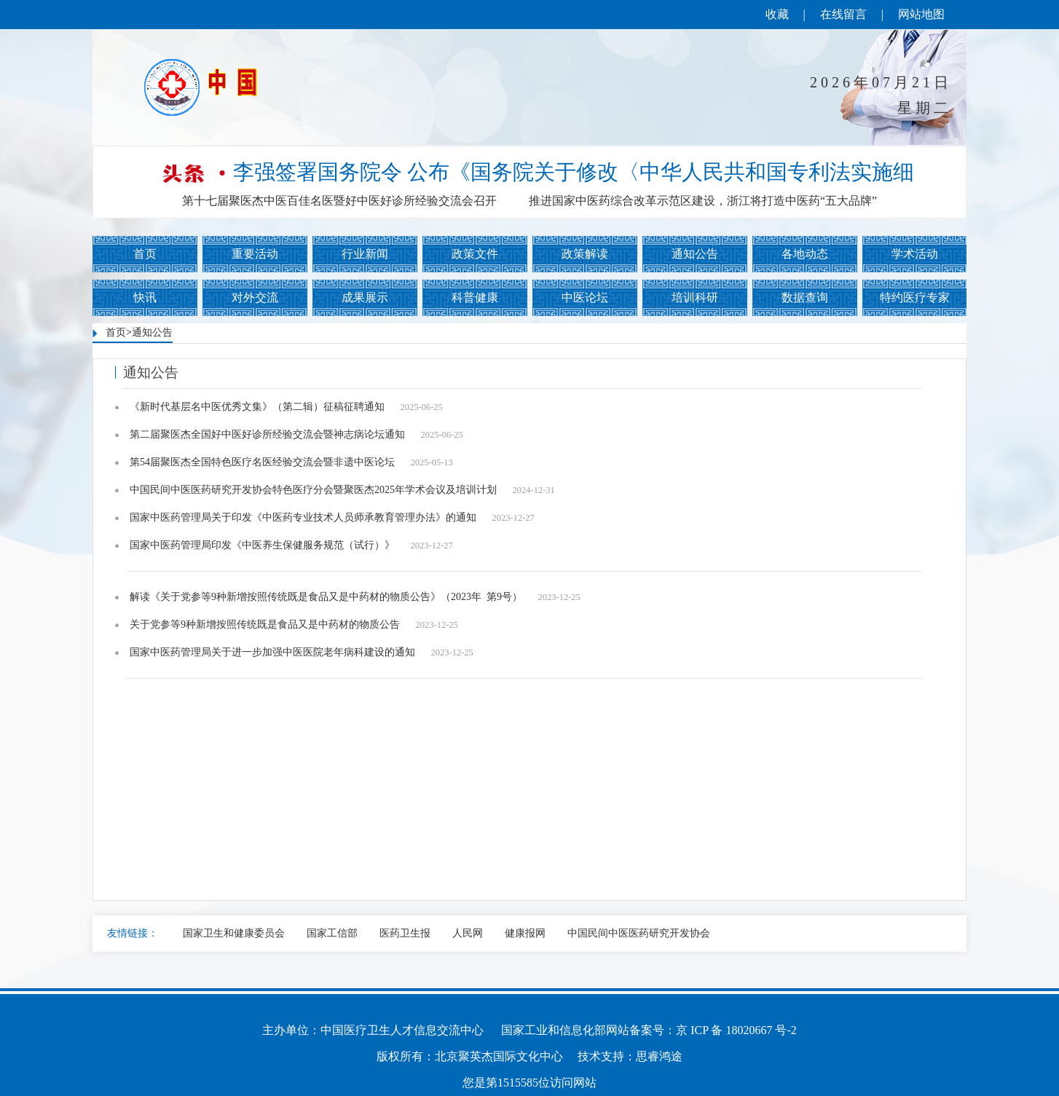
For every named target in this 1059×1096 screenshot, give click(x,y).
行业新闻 (365, 254)
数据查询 (805, 297)
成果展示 (365, 297)
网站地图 (921, 14)
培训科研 (695, 297)
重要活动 (255, 254)
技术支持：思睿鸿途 (630, 1056)
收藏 (777, 14)
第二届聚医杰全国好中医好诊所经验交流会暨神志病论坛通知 (296, 435)
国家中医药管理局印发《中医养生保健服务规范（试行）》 (291, 545)
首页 (145, 254)
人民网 (467, 933)
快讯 (145, 297)
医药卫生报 (404, 933)
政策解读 (585, 254)
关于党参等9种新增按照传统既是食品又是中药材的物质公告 (294, 625)
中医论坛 (585, 297)
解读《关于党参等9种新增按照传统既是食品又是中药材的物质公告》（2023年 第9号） (355, 597)
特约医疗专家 (915, 297)
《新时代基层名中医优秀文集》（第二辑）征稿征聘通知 (286, 407)
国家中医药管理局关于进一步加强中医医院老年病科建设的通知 (301, 652)
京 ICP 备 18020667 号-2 (736, 1030)
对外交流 (255, 297)
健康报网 (525, 933)
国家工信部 (332, 933)
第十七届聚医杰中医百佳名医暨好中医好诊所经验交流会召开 (339, 200)
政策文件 (475, 254)
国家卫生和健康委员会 (234, 933)
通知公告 (695, 254)
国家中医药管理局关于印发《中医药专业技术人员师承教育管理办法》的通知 (332, 518)
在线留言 (843, 14)
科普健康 (475, 297)
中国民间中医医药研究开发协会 (638, 933)
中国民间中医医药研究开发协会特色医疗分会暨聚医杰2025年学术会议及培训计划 (342, 490)
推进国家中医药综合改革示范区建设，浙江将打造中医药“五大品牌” (703, 200)
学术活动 (914, 254)
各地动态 (805, 254)
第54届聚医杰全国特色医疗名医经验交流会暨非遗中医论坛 (291, 462)
